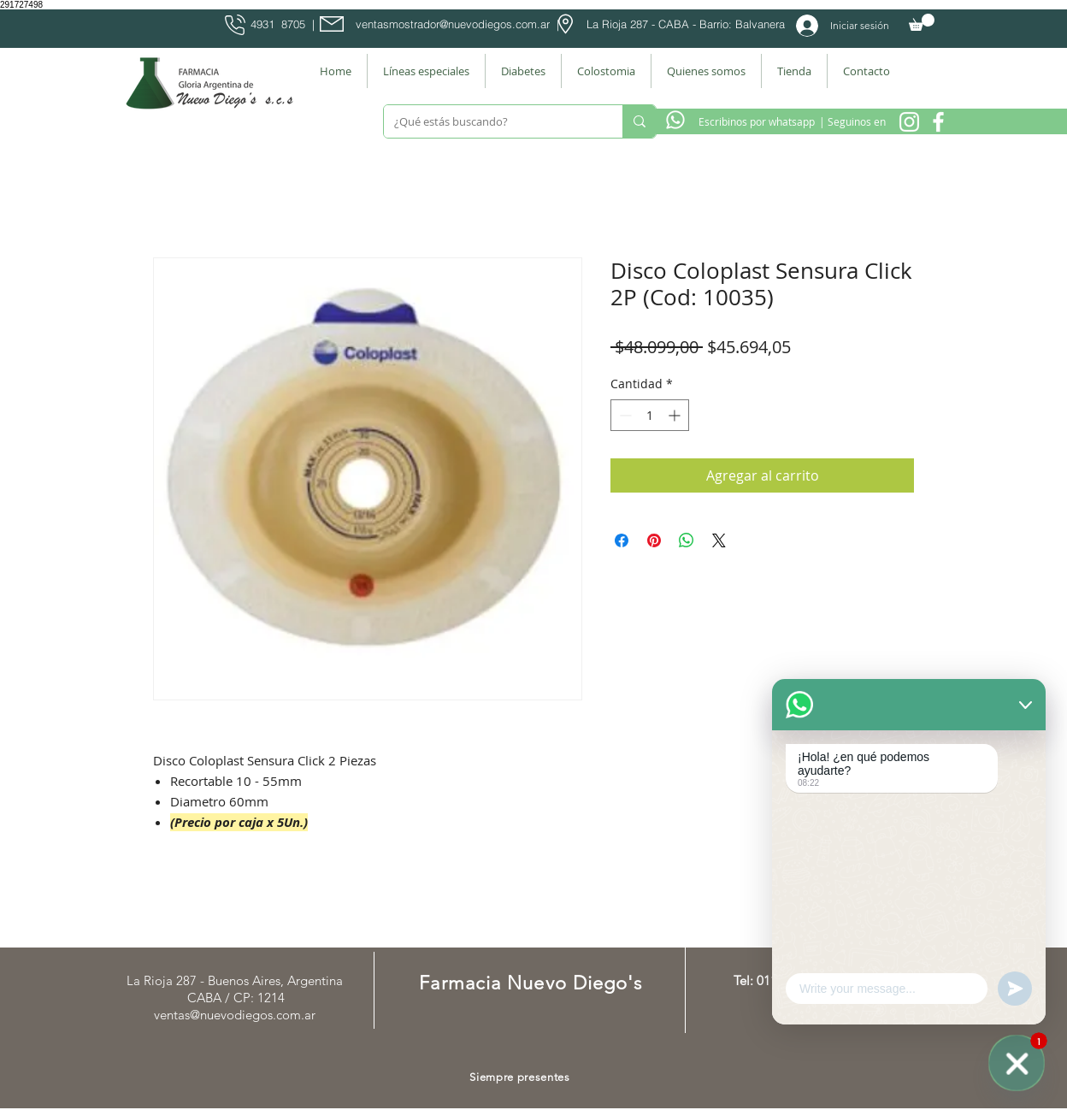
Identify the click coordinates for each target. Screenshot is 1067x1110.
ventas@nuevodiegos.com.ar (234, 1015)
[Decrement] (623, 415)
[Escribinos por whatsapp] (757, 121)
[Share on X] (719, 540)
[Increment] (676, 415)
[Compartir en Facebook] (621, 540)
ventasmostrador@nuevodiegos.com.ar (453, 24)
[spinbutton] (649, 415)
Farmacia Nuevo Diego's (530, 983)
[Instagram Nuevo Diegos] (909, 122)
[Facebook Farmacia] (938, 122)
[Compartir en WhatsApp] (686, 540)
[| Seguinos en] (852, 121)
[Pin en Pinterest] (654, 540)
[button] (921, 22)
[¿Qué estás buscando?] (490, 121)
